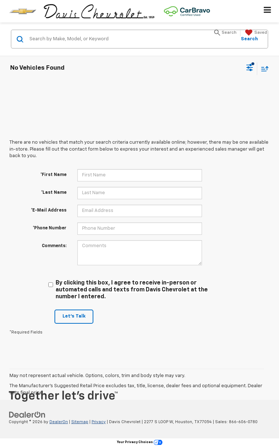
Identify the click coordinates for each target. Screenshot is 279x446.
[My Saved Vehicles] (255, 32)
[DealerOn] (27, 414)
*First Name (53, 175)
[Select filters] (249, 68)
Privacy (99, 422)
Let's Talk (73, 316)
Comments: (54, 246)
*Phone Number (49, 228)
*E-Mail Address (48, 210)
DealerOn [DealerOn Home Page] (58, 422)
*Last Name (53, 193)
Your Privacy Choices (139, 442)
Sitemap (79, 422)
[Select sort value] (263, 68)
